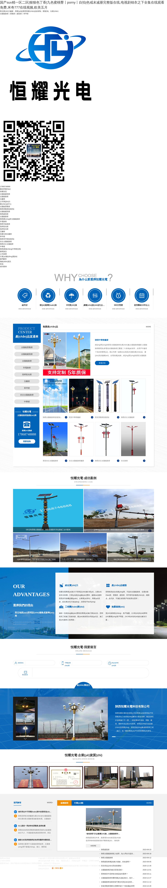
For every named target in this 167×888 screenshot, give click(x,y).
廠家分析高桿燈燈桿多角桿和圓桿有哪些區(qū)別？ (35, 840)
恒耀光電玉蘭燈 (6, 234)
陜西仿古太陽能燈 (6, 244)
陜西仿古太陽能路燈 (102, 461)
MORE (148, 327)
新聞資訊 (3, 251)
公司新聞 (3, 254)
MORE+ (50, 802)
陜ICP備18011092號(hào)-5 (21, 863)
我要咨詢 (27, 441)
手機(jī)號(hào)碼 (68, 663)
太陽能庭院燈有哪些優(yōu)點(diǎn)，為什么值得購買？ (118, 878)
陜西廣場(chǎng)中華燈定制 (10, 249)
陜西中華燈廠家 (101, 340)
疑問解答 (3, 259)
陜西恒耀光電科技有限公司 (132, 706)
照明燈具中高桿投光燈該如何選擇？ (114, 874)
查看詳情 (102, 363)
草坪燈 (2, 236)
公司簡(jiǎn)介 (5, 201)
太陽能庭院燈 (5, 194)
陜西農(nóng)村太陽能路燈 (10, 219)
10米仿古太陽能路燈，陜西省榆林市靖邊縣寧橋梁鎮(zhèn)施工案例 (119, 530)
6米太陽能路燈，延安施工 (83, 559)
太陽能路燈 (4, 196)
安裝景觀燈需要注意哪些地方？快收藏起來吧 (118, 886)
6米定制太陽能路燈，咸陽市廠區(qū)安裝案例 (131, 559)
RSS (53, 861)
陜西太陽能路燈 (107, 858)
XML (58, 861)
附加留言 (25, 675)
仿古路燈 (124, 461)
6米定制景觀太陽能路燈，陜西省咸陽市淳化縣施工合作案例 (48, 530)
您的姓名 (21, 663)
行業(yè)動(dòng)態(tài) (8, 256)
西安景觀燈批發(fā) (102, 417)
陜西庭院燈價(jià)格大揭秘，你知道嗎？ (116, 862)
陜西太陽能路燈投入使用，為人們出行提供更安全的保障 (118, 854)
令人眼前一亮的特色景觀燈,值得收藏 (31, 826)
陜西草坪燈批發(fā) (7, 239)
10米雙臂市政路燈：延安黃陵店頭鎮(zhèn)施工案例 (36, 559)
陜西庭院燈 (4, 214)
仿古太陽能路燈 (6, 241)
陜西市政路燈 (5, 224)
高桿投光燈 (4, 226)
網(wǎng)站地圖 (44, 861)
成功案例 (3, 266)
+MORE (93, 846)
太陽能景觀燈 (5, 206)
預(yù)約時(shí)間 (115, 663)
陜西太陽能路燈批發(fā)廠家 (53, 417)
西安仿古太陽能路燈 (50, 461)
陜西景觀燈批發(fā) (7, 209)
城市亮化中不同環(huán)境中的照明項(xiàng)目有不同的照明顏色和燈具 (35, 812)
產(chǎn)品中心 (5, 204)
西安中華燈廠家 (75, 417)
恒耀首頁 (3, 191)
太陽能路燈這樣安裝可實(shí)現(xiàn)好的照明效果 (118, 882)
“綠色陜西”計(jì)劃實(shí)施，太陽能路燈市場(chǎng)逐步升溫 (103, 834)
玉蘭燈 (2, 199)
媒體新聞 (64, 803)
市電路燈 (3, 221)
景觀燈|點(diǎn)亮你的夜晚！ (112, 866)
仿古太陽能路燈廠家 (76, 461)
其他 (1, 264)
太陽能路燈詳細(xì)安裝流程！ (112, 870)
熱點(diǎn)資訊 (5, 261)
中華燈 (2, 246)
